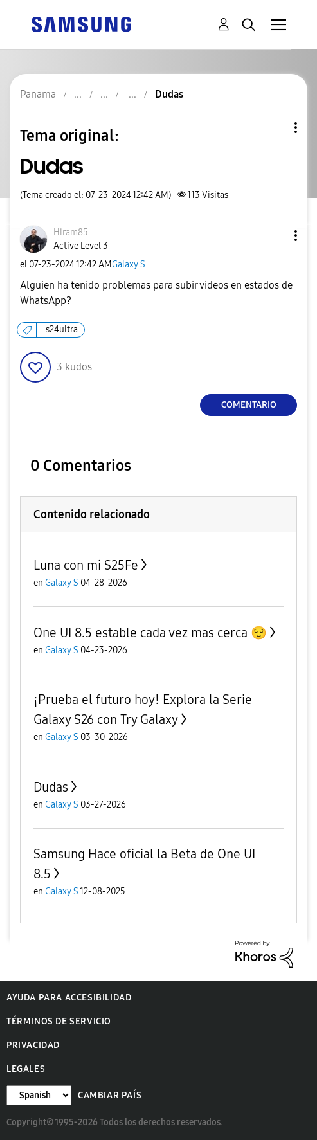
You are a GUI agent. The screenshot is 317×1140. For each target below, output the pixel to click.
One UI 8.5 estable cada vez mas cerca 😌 (150, 632)
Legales (25, 1068)
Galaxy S (128, 264)
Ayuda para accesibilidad (68, 997)
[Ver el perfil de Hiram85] (70, 232)
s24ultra (62, 329)
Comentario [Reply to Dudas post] (248, 404)
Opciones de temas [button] (274, 128)
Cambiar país (109, 1095)
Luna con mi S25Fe (85, 565)
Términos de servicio (58, 1021)
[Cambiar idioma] (38, 1095)
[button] (274, 236)
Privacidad (33, 1045)
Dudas (50, 787)
